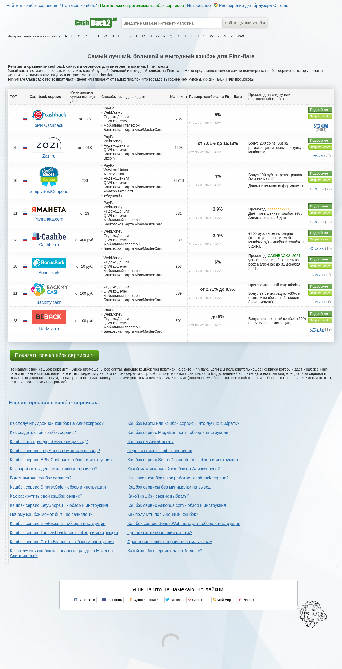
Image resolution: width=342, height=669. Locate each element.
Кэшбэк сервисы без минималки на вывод (169, 487)
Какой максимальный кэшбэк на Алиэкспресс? (173, 469)
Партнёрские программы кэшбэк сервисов (142, 5)
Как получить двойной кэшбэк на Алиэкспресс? (57, 423)
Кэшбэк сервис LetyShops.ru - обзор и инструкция (59, 505)
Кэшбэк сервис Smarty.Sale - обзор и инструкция (58, 487)
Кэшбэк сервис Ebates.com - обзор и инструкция (57, 523)
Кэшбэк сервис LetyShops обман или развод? (55, 450)
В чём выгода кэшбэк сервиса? (40, 478)
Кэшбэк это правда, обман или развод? (49, 441)
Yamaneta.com (49, 219)
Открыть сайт (320, 116)
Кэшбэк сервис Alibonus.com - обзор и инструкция (176, 505)
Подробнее (319, 110)
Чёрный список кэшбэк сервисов (159, 450)
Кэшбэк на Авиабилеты (150, 441)
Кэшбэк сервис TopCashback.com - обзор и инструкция (64, 532)
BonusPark (48, 272)
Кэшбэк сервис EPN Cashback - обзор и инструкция (61, 460)
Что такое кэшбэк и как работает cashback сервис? (177, 478)
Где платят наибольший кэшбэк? (159, 532)
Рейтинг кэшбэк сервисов (32, 5)
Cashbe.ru (49, 245)
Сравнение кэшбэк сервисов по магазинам (169, 541)
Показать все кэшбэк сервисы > (54, 355)
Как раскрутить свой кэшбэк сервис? (46, 496)
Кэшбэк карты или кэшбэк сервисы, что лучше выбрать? (183, 423)
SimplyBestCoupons (49, 191)
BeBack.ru (49, 328)
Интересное (199, 5)
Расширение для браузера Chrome (254, 5)
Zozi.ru (49, 156)
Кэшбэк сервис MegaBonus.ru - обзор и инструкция (177, 432)
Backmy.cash (48, 302)
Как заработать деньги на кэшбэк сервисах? (54, 469)
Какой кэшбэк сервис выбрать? (158, 496)
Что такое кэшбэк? (78, 5)
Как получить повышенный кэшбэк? (162, 514)
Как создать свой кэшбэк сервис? (43, 432)
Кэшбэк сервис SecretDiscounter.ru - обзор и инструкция (182, 460)
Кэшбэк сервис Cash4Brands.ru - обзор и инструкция (62, 541)
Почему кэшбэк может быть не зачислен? (51, 514)
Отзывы (321, 125)
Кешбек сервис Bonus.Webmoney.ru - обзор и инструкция (183, 523)
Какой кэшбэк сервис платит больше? (165, 551)
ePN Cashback (49, 125)
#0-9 (240, 36)
